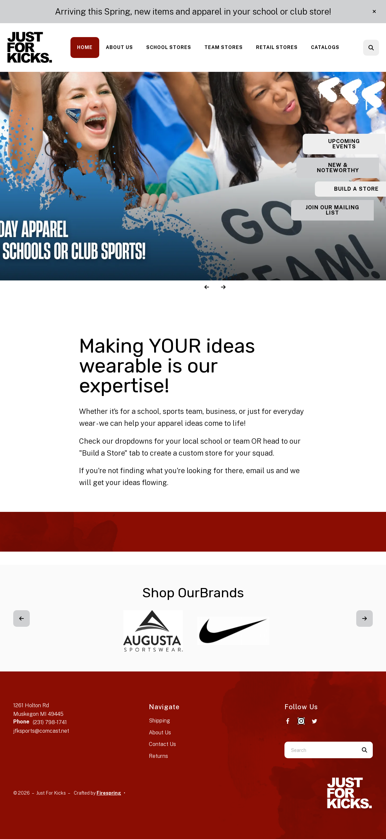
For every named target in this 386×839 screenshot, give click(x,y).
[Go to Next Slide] (364, 618)
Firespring (109, 793)
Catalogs (325, 47)
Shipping (159, 720)
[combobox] (320, 750)
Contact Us (162, 744)
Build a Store (344, 189)
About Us (119, 47)
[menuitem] (84, 47)
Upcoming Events (345, 144)
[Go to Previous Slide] (21, 618)
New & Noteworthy (345, 167)
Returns (158, 756)
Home (85, 47)
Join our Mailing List (344, 210)
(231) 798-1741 (50, 722)
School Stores (168, 47)
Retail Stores (277, 47)
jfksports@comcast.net (41, 731)
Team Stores (223, 47)
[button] (374, 11)
